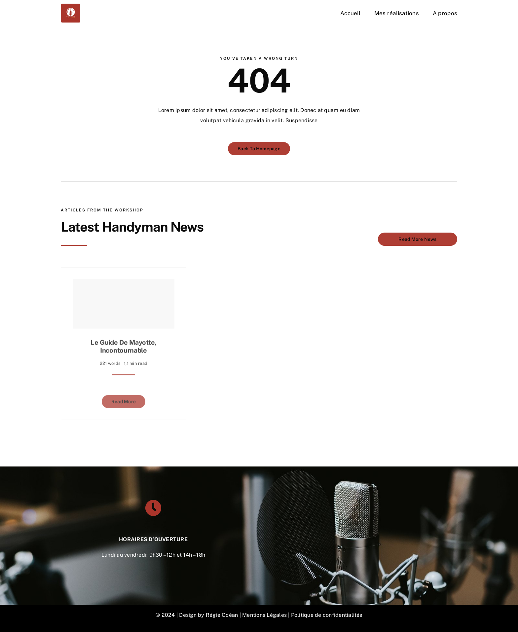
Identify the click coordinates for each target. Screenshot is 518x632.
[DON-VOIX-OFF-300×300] (71, 6)
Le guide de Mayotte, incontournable (124, 344)
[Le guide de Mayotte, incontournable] (123, 301)
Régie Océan (222, 615)
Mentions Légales (264, 615)
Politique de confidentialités (326, 615)
